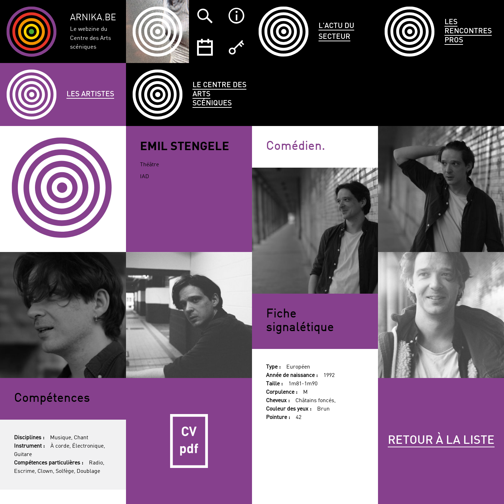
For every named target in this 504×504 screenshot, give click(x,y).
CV (189, 441)
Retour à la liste (441, 441)
